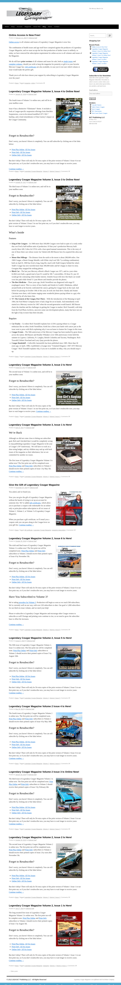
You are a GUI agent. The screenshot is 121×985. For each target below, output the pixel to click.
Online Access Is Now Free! (24, 35)
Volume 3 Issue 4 (54, 171)
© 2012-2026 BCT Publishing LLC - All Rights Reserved (26, 980)
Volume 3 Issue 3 (54, 356)
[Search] (109, 35)
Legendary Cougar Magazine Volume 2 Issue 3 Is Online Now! (44, 771)
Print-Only (29, 466)
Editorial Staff (33, 38)
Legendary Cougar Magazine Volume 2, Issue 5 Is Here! (40, 638)
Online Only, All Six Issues (22, 155)
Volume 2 (46, 630)
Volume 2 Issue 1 (61, 966)
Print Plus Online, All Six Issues (23, 150)
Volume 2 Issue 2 (54, 897)
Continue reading (16, 169)
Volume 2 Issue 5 (54, 698)
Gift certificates (30, 67)
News (16, 83)
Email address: (93, 90)
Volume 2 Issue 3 (54, 829)
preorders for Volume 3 (27, 602)
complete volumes (15, 64)
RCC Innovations (97, 111)
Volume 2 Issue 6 (54, 630)
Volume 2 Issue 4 (54, 763)
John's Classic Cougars (98, 107)
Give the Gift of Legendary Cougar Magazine (34, 484)
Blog (44, 27)
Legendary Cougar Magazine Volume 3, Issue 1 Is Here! (40, 424)
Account (19, 27)
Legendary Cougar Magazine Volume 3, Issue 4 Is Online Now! (44, 91)
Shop (13, 27)
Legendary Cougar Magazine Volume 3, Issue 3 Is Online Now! (44, 179)
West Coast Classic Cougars (99, 113)
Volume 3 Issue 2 (54, 416)
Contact (56, 27)
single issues (68, 61)
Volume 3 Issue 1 (54, 476)
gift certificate (28, 530)
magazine (27, 83)
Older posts (13, 971)
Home (7, 27)
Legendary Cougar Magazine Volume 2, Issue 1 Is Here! (40, 905)
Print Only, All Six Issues (21, 152)
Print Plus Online (15, 466)
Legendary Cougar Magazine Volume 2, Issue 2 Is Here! (40, 837)
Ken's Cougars (96, 109)
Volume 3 (46, 171)
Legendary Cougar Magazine (33, 171)
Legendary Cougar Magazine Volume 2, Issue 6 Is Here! (40, 538)
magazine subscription (58, 530)
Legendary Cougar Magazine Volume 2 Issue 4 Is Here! (40, 706)
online (33, 83)
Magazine (28, 27)
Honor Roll (36, 27)
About (50, 27)
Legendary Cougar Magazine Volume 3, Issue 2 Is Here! (40, 364)
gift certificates (35, 503)
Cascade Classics (96, 105)
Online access (14, 42)
